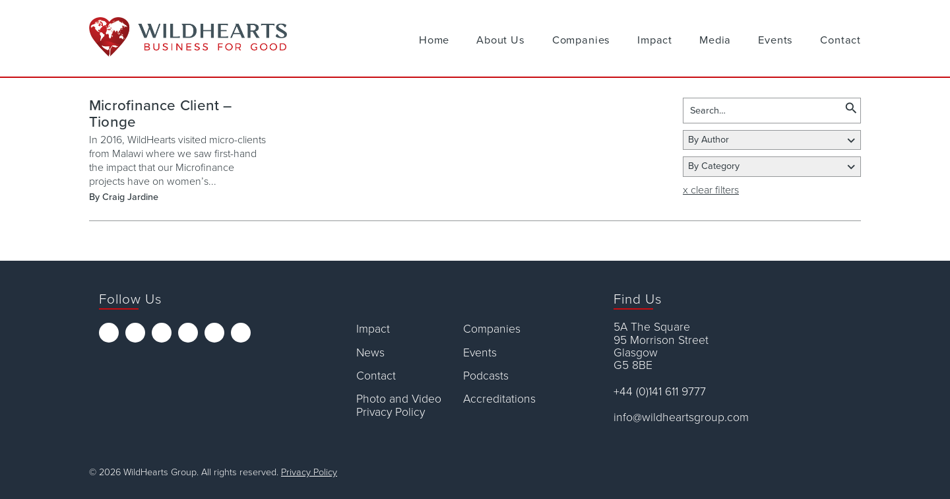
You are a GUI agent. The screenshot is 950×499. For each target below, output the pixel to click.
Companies (581, 40)
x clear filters (711, 190)
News (370, 353)
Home (434, 40)
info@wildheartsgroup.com (681, 417)
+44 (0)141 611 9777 (660, 391)
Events (775, 40)
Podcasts (486, 376)
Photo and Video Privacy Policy (398, 405)
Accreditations (499, 399)
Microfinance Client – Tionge (160, 113)
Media (715, 40)
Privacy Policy (309, 472)
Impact (654, 40)
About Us (500, 40)
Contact (840, 40)
